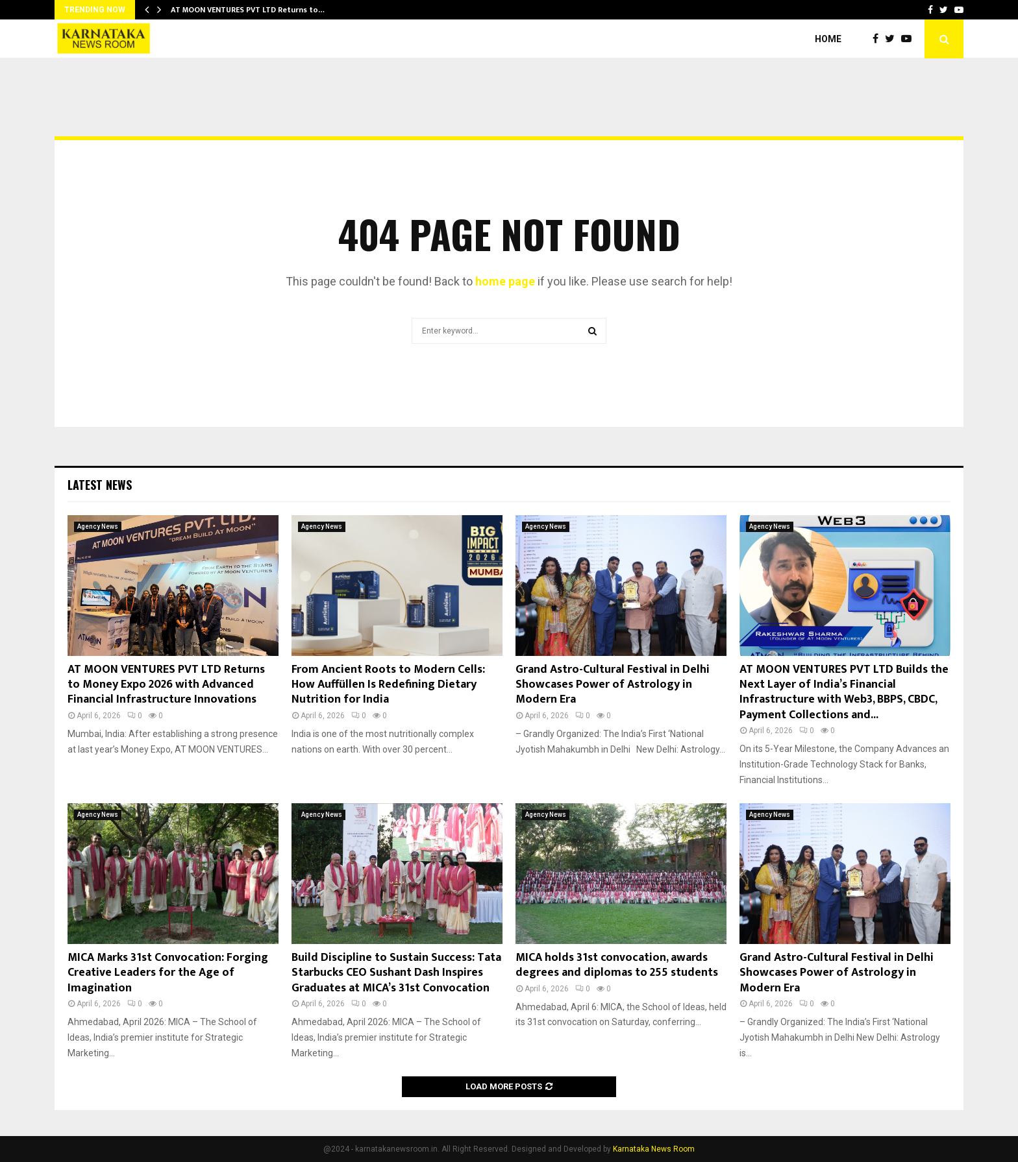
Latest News (100, 484)
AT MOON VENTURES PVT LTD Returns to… (248, 9)
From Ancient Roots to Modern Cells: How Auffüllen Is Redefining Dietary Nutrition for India (388, 685)
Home (828, 39)
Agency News (97, 526)
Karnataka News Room (654, 1149)
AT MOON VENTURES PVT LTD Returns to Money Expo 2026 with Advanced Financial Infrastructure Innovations (166, 685)
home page (505, 281)
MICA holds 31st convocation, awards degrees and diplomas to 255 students (616, 965)
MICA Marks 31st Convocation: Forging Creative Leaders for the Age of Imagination (168, 973)
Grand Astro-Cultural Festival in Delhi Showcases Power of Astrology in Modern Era (612, 685)
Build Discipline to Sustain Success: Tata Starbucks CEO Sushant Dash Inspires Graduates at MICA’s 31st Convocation (396, 973)
